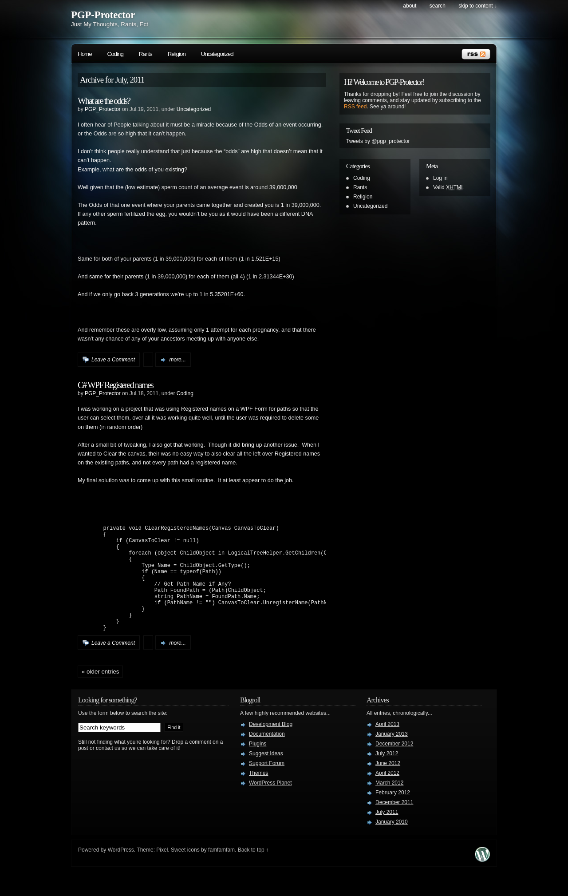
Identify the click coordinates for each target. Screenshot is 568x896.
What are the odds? (104, 101)
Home (85, 54)
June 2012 (387, 786)
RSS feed (355, 106)
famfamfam (221, 872)
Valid (448, 187)
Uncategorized (217, 54)
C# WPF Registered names (115, 385)
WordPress (121, 872)
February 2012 (392, 815)
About (409, 6)
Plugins (257, 766)
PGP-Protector (103, 14)
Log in (440, 178)
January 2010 (391, 844)
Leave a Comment (113, 360)
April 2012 (387, 796)
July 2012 (386, 776)
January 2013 (391, 756)
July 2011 (386, 835)
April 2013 (387, 747)
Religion (176, 54)
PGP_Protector (103, 109)
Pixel (162, 872)
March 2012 (389, 805)
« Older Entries (100, 694)
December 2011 (394, 825)
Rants (145, 54)
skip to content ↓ (477, 6)
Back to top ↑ (253, 872)
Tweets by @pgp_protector (378, 141)
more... (177, 360)
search (438, 6)
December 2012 (394, 766)
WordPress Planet (270, 805)
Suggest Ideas (266, 776)
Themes (258, 796)
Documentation (267, 756)
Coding (115, 54)
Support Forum (266, 786)
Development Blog (270, 747)
